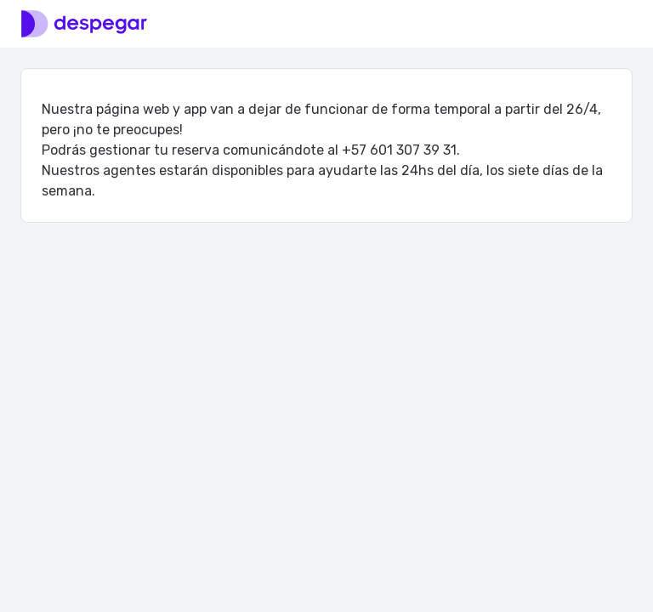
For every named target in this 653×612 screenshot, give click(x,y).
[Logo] (84, 23)
